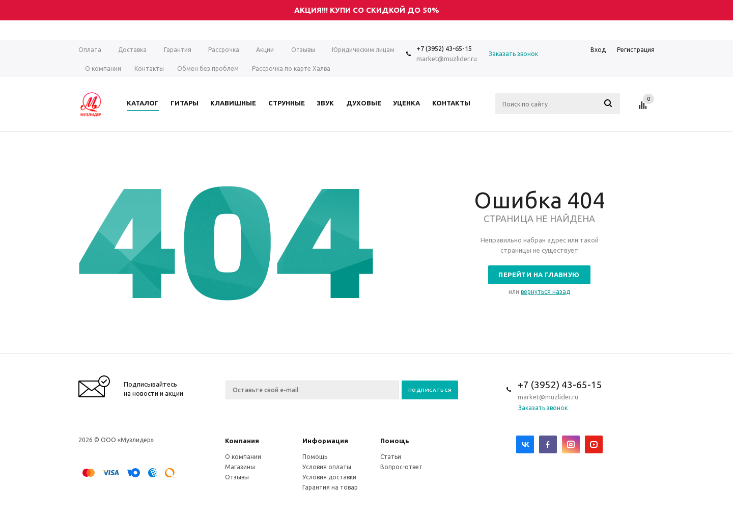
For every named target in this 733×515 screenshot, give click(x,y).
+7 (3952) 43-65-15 (444, 48)
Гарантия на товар (330, 487)
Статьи (390, 456)
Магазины (240, 467)
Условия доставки (329, 477)
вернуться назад (545, 291)
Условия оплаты (326, 467)
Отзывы (237, 477)
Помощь (394, 440)
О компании (243, 456)
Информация (325, 440)
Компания (242, 440)
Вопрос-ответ (401, 467)
